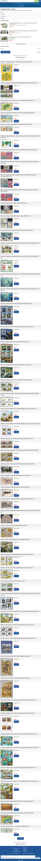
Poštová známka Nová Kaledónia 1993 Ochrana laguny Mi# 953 (18, 113)
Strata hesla (25, 850)
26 (23, 55)
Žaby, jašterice (3, 16)
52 (25, 55)
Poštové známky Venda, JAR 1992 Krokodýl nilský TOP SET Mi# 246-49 (19, 450)
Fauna (22, 10)
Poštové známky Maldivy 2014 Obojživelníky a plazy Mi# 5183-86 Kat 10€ (20, 423)
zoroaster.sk (4, 1)
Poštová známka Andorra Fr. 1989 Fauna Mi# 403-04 (15, 826)
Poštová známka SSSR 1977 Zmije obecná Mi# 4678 (20, 37)
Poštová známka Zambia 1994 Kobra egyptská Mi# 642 (15, 656)
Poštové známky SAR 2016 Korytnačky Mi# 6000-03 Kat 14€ (16, 303)
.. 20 (22, 59)
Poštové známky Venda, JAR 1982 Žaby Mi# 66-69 (14, 525)
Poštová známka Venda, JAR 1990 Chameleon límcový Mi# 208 (17, 464)
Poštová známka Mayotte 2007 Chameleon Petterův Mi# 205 (17, 813)
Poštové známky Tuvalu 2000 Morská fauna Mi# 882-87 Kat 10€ (18, 638)
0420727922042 (15, 853)
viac (12, 63)
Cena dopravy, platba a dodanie (19, 3)
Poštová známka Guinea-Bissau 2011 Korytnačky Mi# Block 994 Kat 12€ (20, 611)
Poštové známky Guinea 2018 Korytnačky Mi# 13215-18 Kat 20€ (18, 713)
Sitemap (25, 851)
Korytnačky (3, 18)
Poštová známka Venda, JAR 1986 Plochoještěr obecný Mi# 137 (17, 499)
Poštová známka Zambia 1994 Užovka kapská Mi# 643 (15, 678)
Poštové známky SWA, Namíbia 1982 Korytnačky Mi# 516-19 (17, 438)
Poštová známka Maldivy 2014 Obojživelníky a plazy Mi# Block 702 (18, 408)
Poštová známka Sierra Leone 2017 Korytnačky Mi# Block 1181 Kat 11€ (20, 747)
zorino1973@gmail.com (30, 853)
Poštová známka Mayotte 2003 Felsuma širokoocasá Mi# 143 (17, 801)
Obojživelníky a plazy (27, 10)
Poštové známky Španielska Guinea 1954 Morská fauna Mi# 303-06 (19, 150)
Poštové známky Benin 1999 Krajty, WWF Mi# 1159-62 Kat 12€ (17, 625)
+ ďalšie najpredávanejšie (20, 43)
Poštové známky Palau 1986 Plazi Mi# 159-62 (13, 581)
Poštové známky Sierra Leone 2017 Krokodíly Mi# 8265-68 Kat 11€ (18, 767)
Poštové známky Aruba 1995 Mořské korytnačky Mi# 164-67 (17, 230)
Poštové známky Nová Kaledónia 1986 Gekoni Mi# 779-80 (16, 124)
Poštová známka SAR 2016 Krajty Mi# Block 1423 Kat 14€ (16, 365)
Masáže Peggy (20, 860)
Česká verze (20, 6)
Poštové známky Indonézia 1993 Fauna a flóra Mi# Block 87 (17, 62)
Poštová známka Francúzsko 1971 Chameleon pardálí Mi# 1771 (18, 100)
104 (27, 55)
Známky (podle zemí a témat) (8, 10)
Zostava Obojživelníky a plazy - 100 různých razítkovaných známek (23, 23)
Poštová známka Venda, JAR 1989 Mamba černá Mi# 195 (16, 475)
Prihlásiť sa (25, 848)
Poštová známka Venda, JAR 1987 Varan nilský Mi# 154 (15, 487)
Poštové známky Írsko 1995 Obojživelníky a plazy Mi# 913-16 (17, 554)
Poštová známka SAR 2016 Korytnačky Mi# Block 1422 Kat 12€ (17, 326)
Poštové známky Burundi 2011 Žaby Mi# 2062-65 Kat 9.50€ (16, 380)
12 (22, 55)
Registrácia (25, 849)
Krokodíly (2, 14)
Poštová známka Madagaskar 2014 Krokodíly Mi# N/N (15, 539)
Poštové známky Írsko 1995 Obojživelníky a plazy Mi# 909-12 (17, 567)
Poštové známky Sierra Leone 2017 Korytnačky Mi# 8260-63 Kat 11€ (19, 734)
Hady (2, 12)
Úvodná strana (25, 847)
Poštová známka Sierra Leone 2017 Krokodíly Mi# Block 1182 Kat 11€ (19, 781)
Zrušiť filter (38, 52)
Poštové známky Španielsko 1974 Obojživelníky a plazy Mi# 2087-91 (23, 30)
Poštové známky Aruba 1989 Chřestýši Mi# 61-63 (14, 203)
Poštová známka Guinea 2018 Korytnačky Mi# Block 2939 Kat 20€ (18, 700)
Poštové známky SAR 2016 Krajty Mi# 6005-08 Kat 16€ (15, 341)
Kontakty (28, 3)
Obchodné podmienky (35, 3)
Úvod (1, 10)
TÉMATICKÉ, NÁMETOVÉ (17, 10)
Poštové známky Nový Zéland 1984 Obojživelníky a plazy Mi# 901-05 (19, 83)
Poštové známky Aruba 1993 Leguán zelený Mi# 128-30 (15, 216)
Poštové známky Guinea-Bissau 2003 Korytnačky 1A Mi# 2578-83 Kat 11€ (20, 243)
